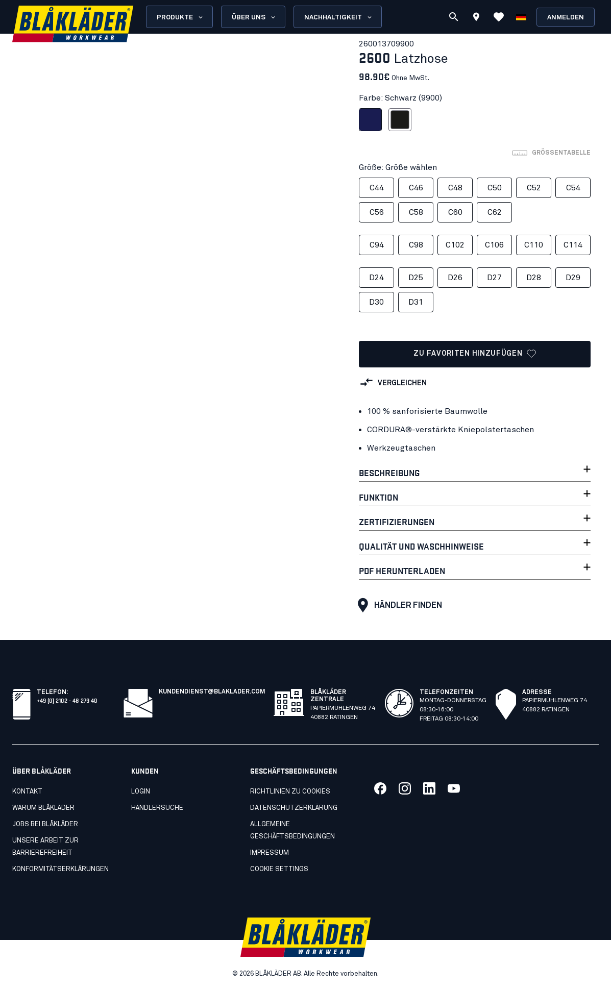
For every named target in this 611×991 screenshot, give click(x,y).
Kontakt (27, 791)
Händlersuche (157, 808)
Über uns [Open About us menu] (254, 17)
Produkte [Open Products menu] (180, 17)
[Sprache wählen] (521, 17)
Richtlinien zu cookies (290, 791)
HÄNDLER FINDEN (397, 605)
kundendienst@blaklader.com (212, 692)
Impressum (269, 853)
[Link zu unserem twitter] (405, 788)
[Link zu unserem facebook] (380, 788)
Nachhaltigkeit (338, 17)
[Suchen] (454, 17)
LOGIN (140, 791)
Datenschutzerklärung (293, 808)
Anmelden (565, 17)
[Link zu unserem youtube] (454, 788)
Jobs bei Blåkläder (45, 824)
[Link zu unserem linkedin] (429, 788)
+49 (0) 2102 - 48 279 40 (67, 700)
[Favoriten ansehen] (498, 17)
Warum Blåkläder (43, 808)
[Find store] (476, 18)
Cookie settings (279, 869)
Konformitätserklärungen (60, 869)
